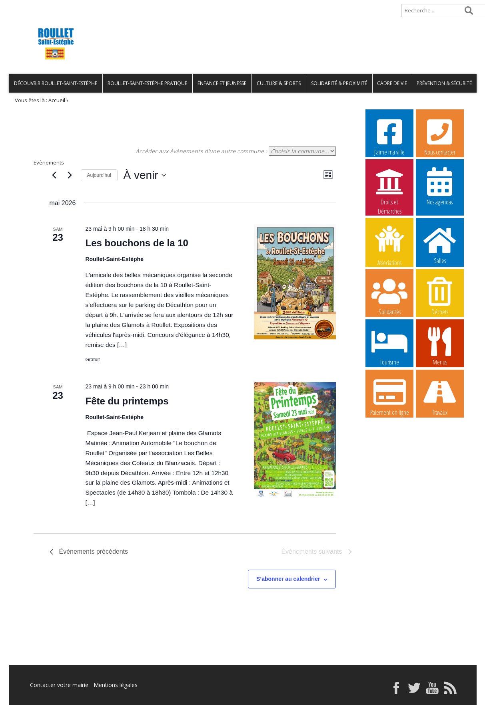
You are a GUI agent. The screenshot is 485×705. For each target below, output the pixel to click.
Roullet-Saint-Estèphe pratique (147, 83)
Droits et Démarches (389, 186)
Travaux (440, 396)
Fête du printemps (127, 401)
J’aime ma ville (389, 136)
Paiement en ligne (389, 396)
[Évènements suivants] (70, 175)
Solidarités (389, 295)
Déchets (440, 295)
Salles (440, 244)
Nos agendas (440, 186)
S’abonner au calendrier (288, 579)
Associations (389, 245)
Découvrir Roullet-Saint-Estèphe (55, 83)
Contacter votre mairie (59, 685)
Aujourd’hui (99, 175)
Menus (440, 346)
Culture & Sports (279, 83)
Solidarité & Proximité (339, 83)
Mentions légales (116, 685)
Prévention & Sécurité (444, 83)
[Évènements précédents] (54, 175)
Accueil (22, 6)
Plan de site (59, 6)
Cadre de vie (392, 83)
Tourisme (389, 346)
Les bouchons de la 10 (137, 243)
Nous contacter (440, 136)
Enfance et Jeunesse (222, 83)
